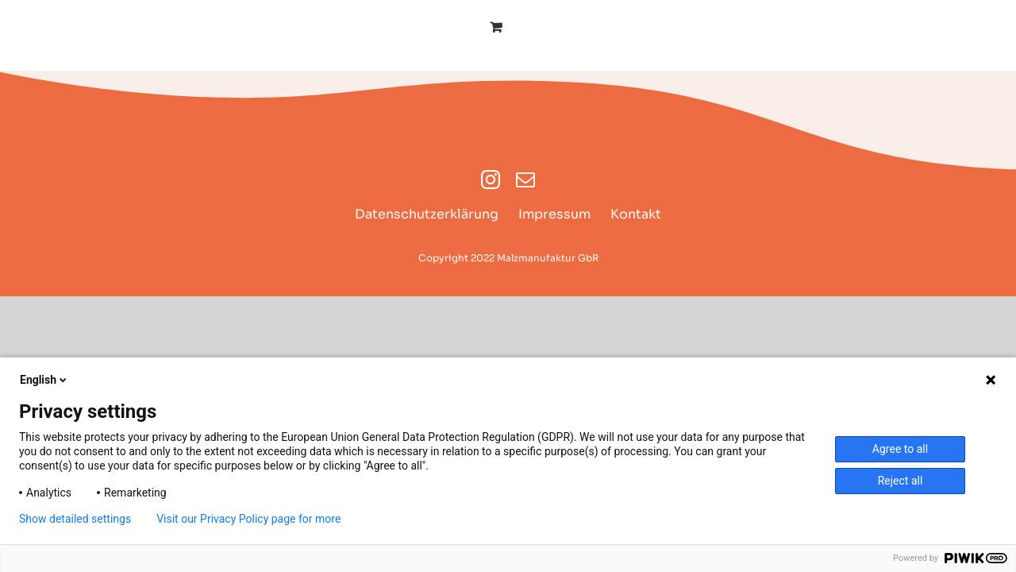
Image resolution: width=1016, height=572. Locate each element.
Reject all (900, 480)
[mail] (525, 179)
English (44, 379)
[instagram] (490, 179)
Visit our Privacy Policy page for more (248, 518)
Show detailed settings (75, 518)
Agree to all (900, 449)
